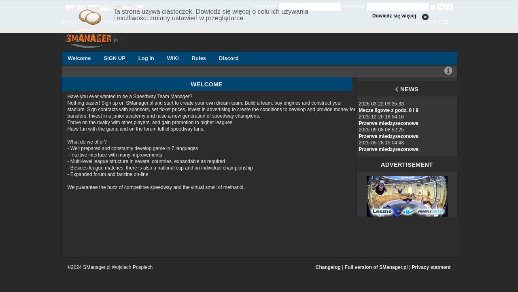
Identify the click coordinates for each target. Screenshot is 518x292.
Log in (146, 58)
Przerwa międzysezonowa (388, 123)
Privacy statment (431, 267)
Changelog (328, 267)
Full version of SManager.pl (376, 267)
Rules (199, 58)
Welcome (79, 58)
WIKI (173, 58)
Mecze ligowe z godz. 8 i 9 (388, 110)
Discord (228, 58)
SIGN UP (114, 58)
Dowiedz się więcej (394, 16)
